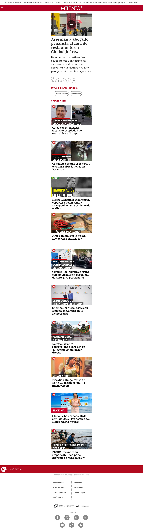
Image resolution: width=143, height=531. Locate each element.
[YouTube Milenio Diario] (62, 525)
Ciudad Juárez (61, 93)
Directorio (79, 483)
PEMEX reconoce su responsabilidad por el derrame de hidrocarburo (68, 455)
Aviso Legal (79, 492)
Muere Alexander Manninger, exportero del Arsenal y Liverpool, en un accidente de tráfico (71, 204)
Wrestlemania (110, 2)
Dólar (34, 2)
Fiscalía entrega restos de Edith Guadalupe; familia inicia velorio (68, 383)
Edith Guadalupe (94, 2)
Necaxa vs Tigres (21, 2)
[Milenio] (71, 8)
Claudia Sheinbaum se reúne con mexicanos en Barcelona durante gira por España (70, 274)
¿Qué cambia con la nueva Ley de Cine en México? (69, 237)
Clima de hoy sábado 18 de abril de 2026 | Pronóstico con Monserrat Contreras (71, 419)
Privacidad (79, 488)
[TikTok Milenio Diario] (71, 525)
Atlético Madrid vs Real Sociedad (48, 2)
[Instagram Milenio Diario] (76, 517)
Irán (29, 2)
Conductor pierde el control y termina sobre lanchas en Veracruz (71, 166)
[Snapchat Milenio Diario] (80, 525)
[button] (2, 9)
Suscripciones (59, 492)
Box (102, 2)
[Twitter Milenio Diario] (67, 517)
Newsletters (58, 483)
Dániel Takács (82, 2)
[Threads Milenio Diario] (85, 517)
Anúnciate (58, 497)
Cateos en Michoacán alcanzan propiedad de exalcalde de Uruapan (67, 130)
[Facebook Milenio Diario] (57, 517)
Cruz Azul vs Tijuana (69, 2)
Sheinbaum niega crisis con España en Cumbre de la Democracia (70, 310)
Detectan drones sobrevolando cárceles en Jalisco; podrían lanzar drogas (68, 348)
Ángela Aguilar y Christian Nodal (127, 2)
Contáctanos (59, 488)
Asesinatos (76, 93)
